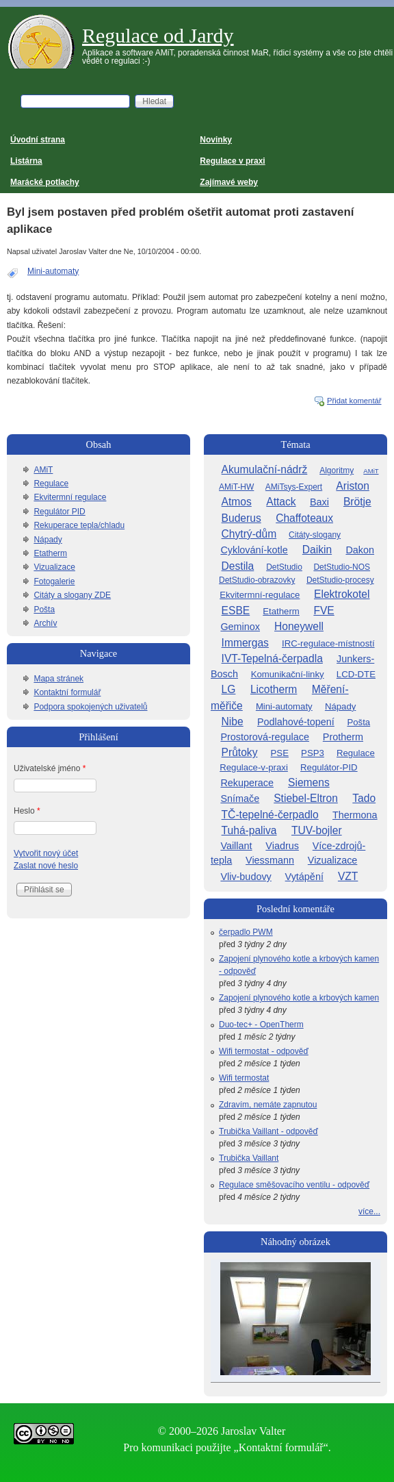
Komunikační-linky (287, 674)
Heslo (27, 811)
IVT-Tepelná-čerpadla (272, 658)
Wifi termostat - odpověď (263, 1051)
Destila (238, 566)
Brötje (357, 501)
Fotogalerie (54, 581)
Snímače (239, 798)
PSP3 (312, 753)
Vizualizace (54, 567)
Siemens (309, 782)
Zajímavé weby (229, 182)
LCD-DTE (356, 674)
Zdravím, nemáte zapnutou (268, 1104)
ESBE (236, 610)
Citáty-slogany (315, 535)
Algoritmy (336, 470)
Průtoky (240, 752)
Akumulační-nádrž (265, 469)
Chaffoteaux (304, 518)
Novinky (216, 140)
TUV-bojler (316, 830)
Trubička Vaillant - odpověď (268, 1131)
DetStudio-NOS (341, 567)
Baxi (319, 502)
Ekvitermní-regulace (260, 595)
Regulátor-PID (329, 767)
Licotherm (273, 689)
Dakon (359, 549)
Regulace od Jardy (158, 35)
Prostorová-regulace (264, 736)
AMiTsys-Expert (293, 487)
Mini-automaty (53, 271)
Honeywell (299, 626)
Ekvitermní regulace (70, 497)
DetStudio (284, 567)
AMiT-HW (236, 487)
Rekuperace (247, 782)
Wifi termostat (244, 1078)
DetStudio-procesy (340, 580)
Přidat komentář (354, 401)
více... (369, 1211)
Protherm (343, 736)
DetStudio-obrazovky (257, 580)
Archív (45, 623)
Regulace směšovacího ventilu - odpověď (294, 1185)
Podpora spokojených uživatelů (90, 707)
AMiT (43, 470)
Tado (364, 798)
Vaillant (236, 845)
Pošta (44, 609)
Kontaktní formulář (67, 692)
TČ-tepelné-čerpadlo (270, 814)
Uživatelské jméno (50, 768)
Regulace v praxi (232, 161)
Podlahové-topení (295, 721)
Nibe (233, 721)
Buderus (241, 518)
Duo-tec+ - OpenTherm (261, 1024)
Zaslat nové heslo (46, 865)
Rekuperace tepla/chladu (79, 525)
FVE (323, 610)
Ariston (352, 486)
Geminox (240, 626)
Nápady (48, 539)
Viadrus (282, 845)
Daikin (317, 549)
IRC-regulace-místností (328, 643)
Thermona (355, 814)
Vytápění (304, 876)
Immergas (245, 643)
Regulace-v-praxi (254, 767)
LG (229, 689)
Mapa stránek (58, 678)
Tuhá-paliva (249, 830)
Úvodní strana (37, 140)
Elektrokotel (341, 594)
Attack (281, 501)
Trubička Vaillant (248, 1158)
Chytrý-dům (249, 534)
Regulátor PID (59, 511)
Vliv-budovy (245, 876)
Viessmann (270, 860)
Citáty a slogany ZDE (72, 595)
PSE (280, 753)
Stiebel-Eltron (306, 798)
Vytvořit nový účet (46, 853)
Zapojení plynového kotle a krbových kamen (299, 998)
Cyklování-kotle (253, 549)
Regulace (51, 483)
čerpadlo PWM (246, 932)
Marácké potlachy (44, 182)
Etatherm (50, 553)
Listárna (26, 161)
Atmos (237, 501)
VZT (348, 876)
